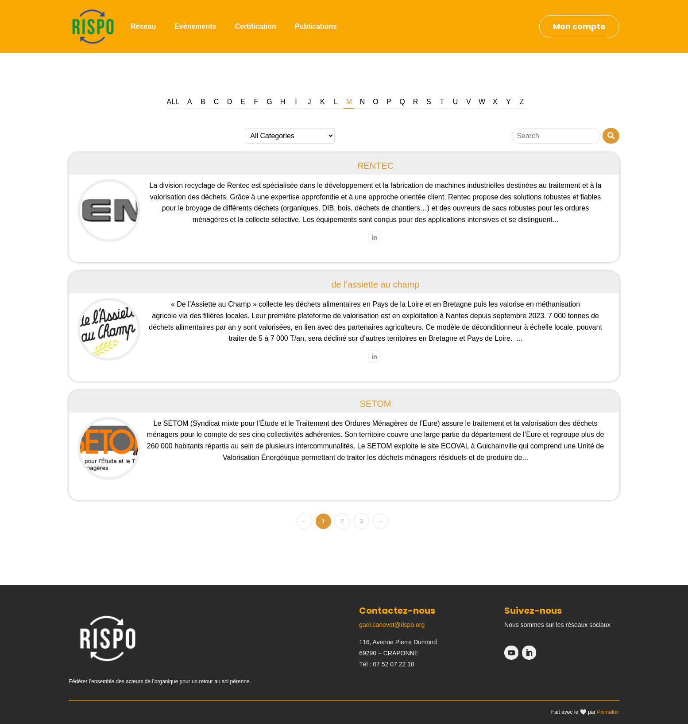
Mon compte (579, 26)
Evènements (195, 26)
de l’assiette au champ (375, 284)
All (173, 101)
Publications (316, 26)
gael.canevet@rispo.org (392, 624)
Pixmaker (608, 712)
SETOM (375, 404)
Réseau (143, 26)
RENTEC (375, 166)
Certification (255, 26)
